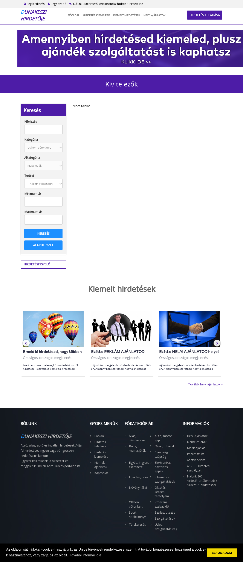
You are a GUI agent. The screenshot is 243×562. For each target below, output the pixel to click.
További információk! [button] (85, 555)
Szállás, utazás (165, 512)
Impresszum (195, 454)
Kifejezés (30, 121)
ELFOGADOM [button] (222, 552)
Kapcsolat (101, 473)
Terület (29, 176)
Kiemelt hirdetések (126, 15)
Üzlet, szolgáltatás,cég (165, 526)
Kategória (31, 139)
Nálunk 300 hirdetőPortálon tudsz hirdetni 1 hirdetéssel (106, 4)
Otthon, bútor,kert (136, 504)
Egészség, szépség (162, 454)
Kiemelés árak (196, 442)
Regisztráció (57, 4)
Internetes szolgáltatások (165, 479)
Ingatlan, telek (138, 477)
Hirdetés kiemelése (96, 15)
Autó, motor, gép (164, 438)
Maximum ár (33, 212)
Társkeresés (137, 524)
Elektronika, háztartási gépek (163, 466)
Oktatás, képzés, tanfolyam (162, 491)
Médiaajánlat (196, 448)
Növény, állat (138, 487)
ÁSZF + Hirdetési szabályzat (198, 468)
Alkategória (32, 158)
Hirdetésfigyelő (37, 264)
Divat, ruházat (164, 446)
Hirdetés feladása (205, 15)
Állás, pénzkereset (137, 438)
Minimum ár (32, 194)
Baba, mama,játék (137, 448)
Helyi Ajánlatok (154, 15)
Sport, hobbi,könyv (137, 514)
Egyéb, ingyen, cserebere (139, 464)
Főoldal (73, 15)
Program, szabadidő (162, 504)
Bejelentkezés (34, 4)
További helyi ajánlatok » (205, 384)
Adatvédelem (196, 460)
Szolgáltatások (165, 518)
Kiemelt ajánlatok (100, 464)
